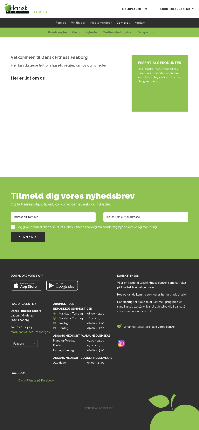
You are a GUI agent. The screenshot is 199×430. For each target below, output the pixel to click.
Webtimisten (106, 408)
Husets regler (57, 32)
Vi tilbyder (78, 22)
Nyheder (92, 32)
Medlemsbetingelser (118, 32)
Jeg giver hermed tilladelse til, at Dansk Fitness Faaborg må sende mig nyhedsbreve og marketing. (87, 227)
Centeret (123, 22)
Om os (76, 32)
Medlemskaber (101, 22)
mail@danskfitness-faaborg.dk (30, 332)
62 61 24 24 (24, 327)
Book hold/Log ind (177, 9)
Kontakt (139, 22)
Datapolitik (145, 32)
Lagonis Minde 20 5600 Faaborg (26, 315)
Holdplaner (134, 9)
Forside (61, 22)
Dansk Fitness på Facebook (36, 380)
